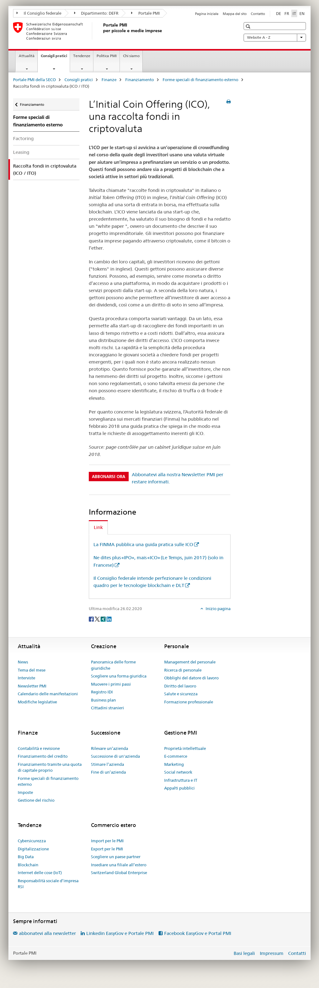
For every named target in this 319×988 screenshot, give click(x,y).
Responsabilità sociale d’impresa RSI (48, 883)
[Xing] (104, 618)
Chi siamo (131, 55)
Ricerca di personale (183, 670)
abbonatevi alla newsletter (47, 933)
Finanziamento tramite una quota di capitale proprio (50, 767)
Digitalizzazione (33, 848)
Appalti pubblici (179, 787)
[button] (249, 26)
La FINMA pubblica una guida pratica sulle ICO (143, 544)
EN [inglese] (302, 13)
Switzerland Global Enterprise (119, 872)
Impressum (271, 953)
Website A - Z (274, 37)
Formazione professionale (188, 701)
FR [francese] (286, 13)
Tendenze (81, 55)
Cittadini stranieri (107, 707)
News (23, 661)
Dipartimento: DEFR (96, 13)
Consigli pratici (55, 57)
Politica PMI (107, 55)
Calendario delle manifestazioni (48, 693)
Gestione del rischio (36, 800)
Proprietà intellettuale (185, 748)
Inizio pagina (218, 608)
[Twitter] (98, 618)
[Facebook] (92, 618)
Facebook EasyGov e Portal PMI (197, 933)
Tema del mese (31, 670)
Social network (178, 772)
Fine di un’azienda (108, 772)
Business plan (103, 699)
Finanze (109, 79)
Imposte (25, 792)
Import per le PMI (107, 840)
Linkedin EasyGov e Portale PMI (120, 933)
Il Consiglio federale (39, 13)
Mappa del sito (235, 14)
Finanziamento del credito (43, 756)
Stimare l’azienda (107, 764)
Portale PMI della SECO (34, 79)
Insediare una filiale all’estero (118, 864)
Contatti (297, 953)
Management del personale (190, 661)
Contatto (258, 14)
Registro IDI (102, 691)
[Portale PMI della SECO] (102, 31)
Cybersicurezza (32, 840)
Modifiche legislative (37, 701)
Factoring (23, 138)
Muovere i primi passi (111, 684)
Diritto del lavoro (180, 685)
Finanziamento (139, 79)
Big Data (26, 856)
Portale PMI (145, 13)
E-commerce (175, 756)
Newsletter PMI (32, 685)
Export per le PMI (107, 848)
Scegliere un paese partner (115, 856)
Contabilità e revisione (39, 748)
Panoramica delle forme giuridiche (113, 665)
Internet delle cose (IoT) (40, 872)
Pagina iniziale (206, 14)
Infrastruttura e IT (180, 780)
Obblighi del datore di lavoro (191, 677)
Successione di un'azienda (115, 756)
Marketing (174, 764)
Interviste (26, 677)
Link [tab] (98, 527)
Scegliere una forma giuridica (118, 675)
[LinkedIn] (109, 618)
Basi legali (244, 953)
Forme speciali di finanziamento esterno (200, 79)
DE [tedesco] (278, 13)
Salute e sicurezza (181, 693)
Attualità (27, 55)
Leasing (21, 152)
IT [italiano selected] (294, 13)
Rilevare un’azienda (109, 748)
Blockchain (28, 864)
